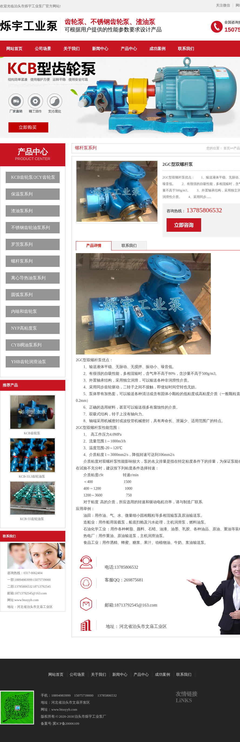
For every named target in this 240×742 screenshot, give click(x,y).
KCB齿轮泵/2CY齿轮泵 (33, 177)
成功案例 (157, 49)
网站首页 (14, 49)
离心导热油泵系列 (28, 278)
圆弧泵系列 (22, 294)
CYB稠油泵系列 (26, 345)
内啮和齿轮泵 (24, 311)
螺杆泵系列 (22, 261)
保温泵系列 (22, 194)
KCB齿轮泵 (32, 433)
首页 (227, 148)
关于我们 (71, 49)
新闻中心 (100, 49)
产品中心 (129, 49)
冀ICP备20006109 (66, 723)
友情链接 (186, 694)
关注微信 (223, 5)
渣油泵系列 (22, 210)
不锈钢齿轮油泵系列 (30, 227)
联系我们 (186, 49)
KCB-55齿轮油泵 (32, 519)
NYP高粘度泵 (24, 328)
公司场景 (43, 49)
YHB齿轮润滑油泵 (28, 361)
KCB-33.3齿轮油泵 (32, 476)
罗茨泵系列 (22, 244)
